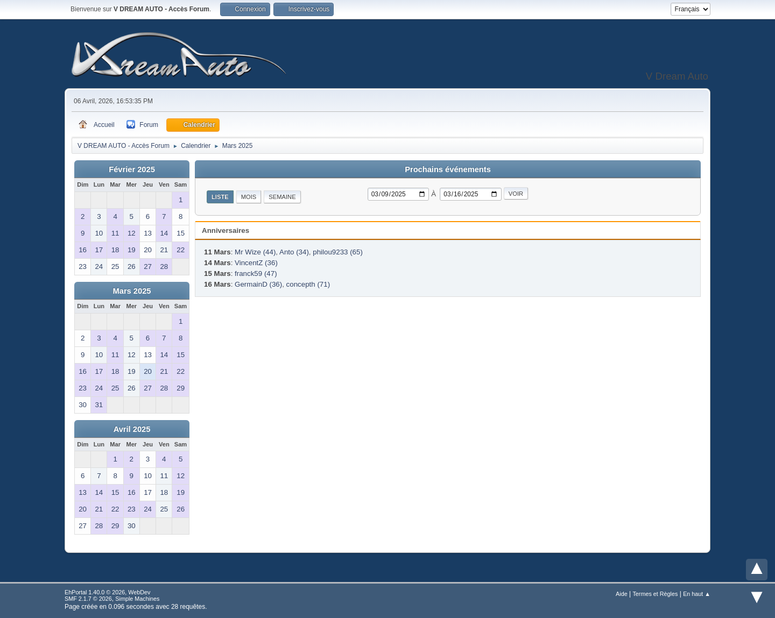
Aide (622, 594)
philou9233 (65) (338, 252)
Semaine (282, 197)
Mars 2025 (132, 291)
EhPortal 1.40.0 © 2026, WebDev (107, 592)
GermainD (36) (258, 284)
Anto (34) (294, 252)
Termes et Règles (655, 594)
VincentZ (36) (256, 263)
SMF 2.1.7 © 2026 (88, 598)
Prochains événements (448, 169)
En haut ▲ (696, 594)
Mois (249, 197)
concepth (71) (308, 284)
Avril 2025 (132, 429)
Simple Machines (137, 598)
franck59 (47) (256, 273)
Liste (220, 197)
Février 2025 (132, 169)
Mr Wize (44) (255, 252)
